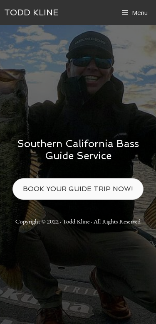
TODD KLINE (31, 12)
